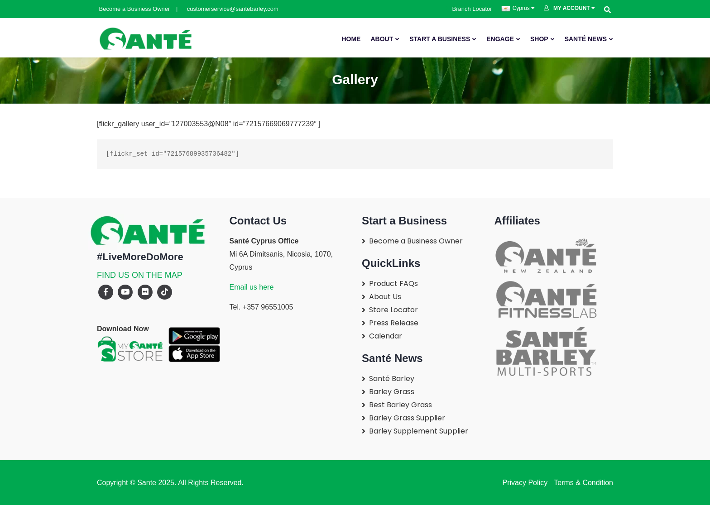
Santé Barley (391, 378)
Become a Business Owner (131, 8)
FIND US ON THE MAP (139, 275)
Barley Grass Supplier (407, 418)
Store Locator (393, 310)
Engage (500, 39)
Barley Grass (391, 391)
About (381, 39)
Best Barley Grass (400, 405)
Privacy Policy (525, 482)
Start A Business (439, 39)
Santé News (586, 39)
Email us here (252, 287)
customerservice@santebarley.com (228, 8)
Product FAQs (393, 283)
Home (350, 39)
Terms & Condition (582, 482)
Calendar (385, 336)
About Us (385, 296)
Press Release (393, 323)
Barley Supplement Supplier (418, 431)
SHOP (539, 39)
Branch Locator (469, 8)
